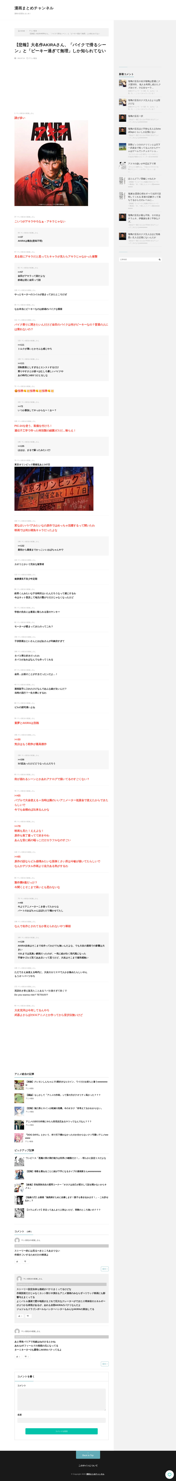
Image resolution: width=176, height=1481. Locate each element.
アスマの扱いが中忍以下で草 (142, 163)
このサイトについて (88, 1466)
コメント (21, 1385)
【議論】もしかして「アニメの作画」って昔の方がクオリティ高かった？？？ (63, 1095)
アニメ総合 (33, 58)
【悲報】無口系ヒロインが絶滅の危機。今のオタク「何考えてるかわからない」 (64, 1108)
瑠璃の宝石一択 (135, 116)
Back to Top (88, 1455)
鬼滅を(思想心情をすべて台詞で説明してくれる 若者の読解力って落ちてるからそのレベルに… (144, 196)
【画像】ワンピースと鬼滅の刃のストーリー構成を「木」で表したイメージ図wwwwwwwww (144, 184)
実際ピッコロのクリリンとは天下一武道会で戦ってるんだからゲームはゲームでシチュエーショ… (144, 147)
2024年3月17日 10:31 (23, 1337)
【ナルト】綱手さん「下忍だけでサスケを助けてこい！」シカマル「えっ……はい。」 (143, 169)
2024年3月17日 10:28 (25, 1284)
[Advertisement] (61, 81)
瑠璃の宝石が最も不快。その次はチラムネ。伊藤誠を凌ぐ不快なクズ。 (144, 218)
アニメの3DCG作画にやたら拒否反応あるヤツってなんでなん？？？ (59, 1121)
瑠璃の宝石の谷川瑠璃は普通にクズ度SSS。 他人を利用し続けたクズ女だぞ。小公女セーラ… (144, 84)
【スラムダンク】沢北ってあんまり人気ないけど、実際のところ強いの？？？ (63, 1210)
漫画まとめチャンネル (34, 8)
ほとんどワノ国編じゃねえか (142, 178)
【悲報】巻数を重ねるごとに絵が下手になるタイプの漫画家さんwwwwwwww (63, 1171)
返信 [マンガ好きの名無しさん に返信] (104, 1269)
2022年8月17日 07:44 (23, 1246)
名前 (19, 1415)
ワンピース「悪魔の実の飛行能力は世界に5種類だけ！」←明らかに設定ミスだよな (66, 1158)
